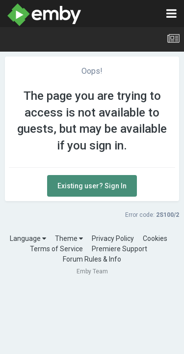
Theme (69, 238)
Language (28, 238)
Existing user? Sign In (92, 186)
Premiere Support (119, 249)
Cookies (155, 238)
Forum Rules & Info (92, 259)
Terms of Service (56, 249)
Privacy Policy (113, 238)
